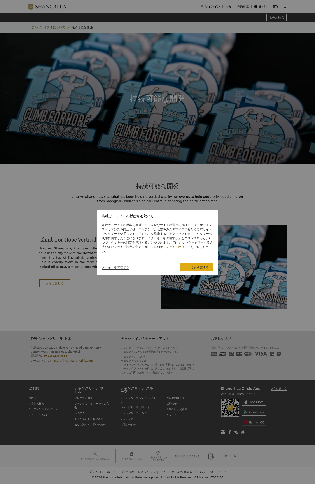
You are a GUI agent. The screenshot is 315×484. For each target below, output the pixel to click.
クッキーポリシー (178, 247)
